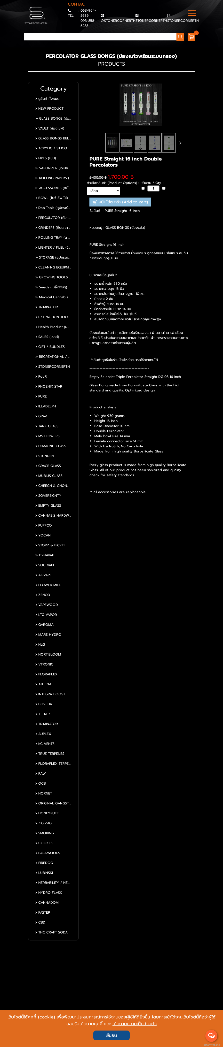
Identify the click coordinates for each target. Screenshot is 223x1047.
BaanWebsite (211, 1045)
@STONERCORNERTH (118, 20)
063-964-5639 (88, 13)
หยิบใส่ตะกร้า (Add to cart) (120, 202)
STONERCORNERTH (151, 20)
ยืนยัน (111, 1035)
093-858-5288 (88, 23)
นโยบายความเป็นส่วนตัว (134, 1023)
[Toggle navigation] (192, 13)
